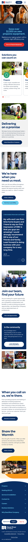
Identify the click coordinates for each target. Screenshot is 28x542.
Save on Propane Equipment (14, 44)
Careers (4, 504)
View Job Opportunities (10, 315)
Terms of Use (14, 537)
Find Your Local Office (10, 203)
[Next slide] (23, 260)
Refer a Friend (8, 450)
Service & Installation (9, 495)
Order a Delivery (8, 197)
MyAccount (6, 521)
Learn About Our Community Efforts (14, 344)
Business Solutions (8, 508)
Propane (4, 486)
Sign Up (22, 522)
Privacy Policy (20, 534)
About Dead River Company (11, 142)
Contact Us (5, 499)
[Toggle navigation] (25, 2)
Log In (19, 2)
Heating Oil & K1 (7, 490)
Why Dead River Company (10, 512)
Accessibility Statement (10, 534)
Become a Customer (9, 418)
